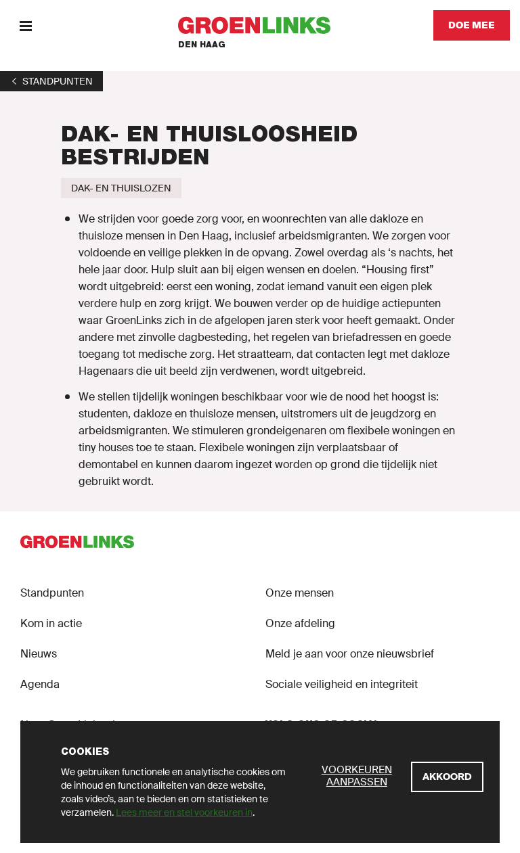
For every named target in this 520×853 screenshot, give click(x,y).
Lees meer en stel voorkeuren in (184, 812)
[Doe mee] (471, 25)
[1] (51, 81)
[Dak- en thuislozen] (121, 188)
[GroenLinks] (260, 25)
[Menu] (25, 25)
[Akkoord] (447, 777)
